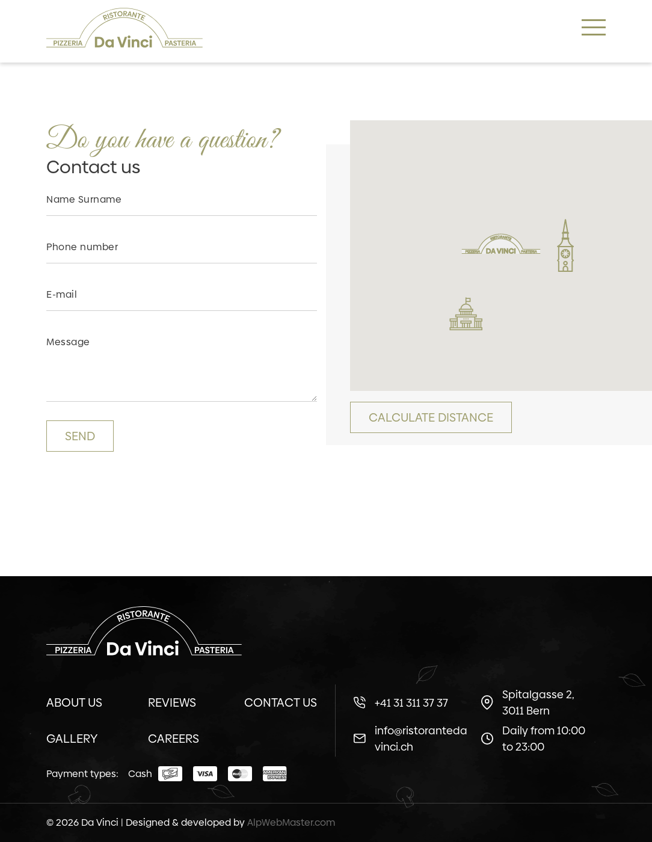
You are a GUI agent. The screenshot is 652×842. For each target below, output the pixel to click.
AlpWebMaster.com (291, 822)
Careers (173, 738)
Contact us (280, 702)
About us (74, 702)
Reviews (172, 702)
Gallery (71, 738)
